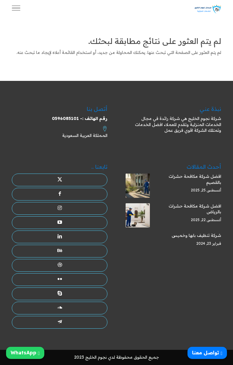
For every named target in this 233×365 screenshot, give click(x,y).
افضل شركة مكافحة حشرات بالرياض (195, 209)
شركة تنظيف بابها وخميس (196, 235)
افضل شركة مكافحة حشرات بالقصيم (195, 179)
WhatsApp (25, 353)
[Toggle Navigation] (16, 9)
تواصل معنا (207, 353)
